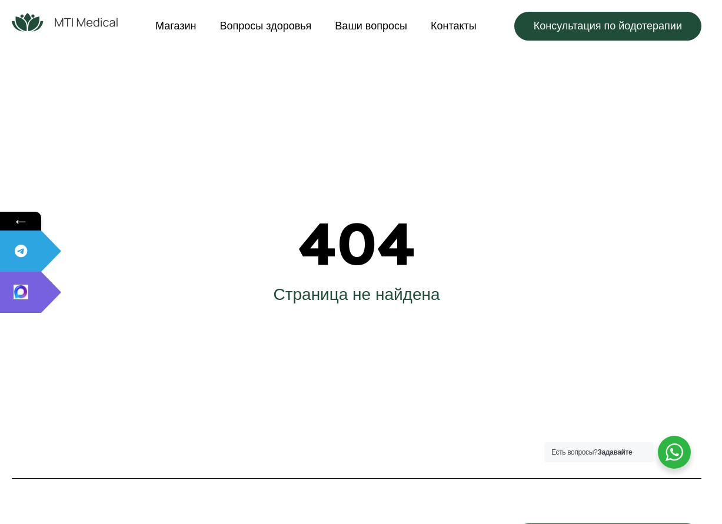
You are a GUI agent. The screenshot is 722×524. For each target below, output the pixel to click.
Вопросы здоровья (266, 26)
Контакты (454, 26)
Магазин (175, 26)
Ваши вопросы (371, 26)
